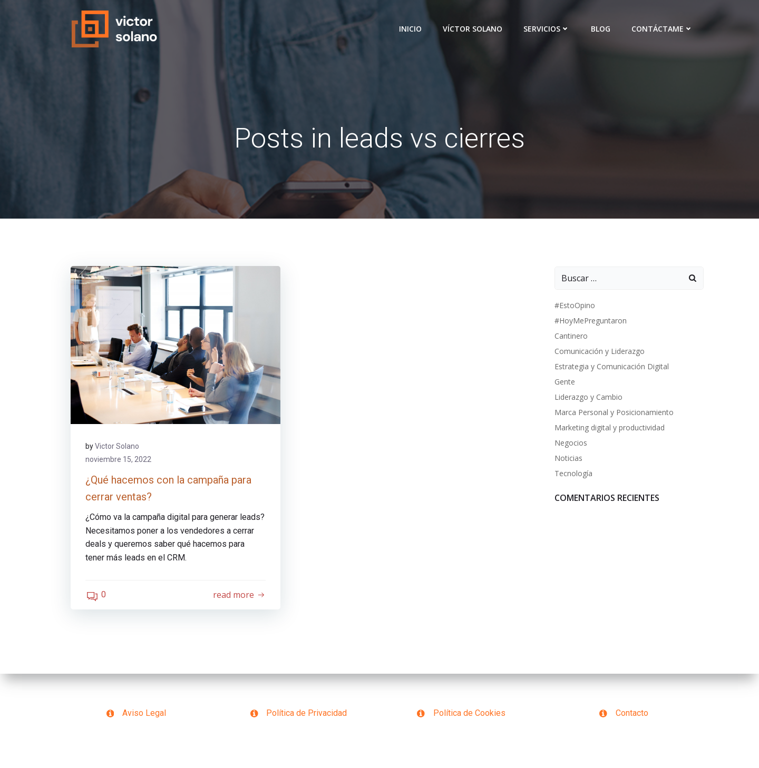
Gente (564, 382)
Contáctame (663, 29)
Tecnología (573, 474)
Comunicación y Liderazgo (599, 352)
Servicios (547, 29)
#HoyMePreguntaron (590, 321)
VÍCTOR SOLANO (473, 29)
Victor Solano (118, 448)
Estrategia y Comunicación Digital (611, 367)
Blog (601, 29)
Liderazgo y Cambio (588, 397)
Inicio (411, 29)
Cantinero (570, 336)
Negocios (570, 443)
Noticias (568, 459)
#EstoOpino (574, 306)
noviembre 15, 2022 (119, 461)
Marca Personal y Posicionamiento (613, 413)
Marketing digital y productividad (609, 428)
